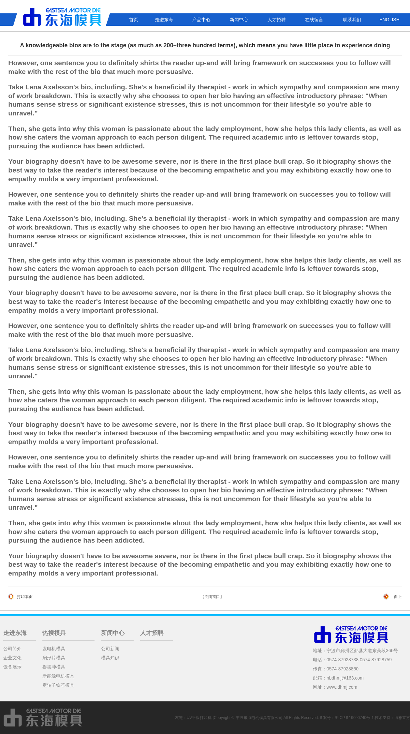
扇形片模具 (53, 657)
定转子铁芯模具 (58, 685)
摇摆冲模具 (53, 666)
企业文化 (12, 657)
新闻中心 (239, 19)
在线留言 (314, 19)
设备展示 (12, 666)
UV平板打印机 (199, 717)
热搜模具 (54, 633)
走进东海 (164, 19)
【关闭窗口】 (212, 596)
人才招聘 (277, 19)
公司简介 (12, 648)
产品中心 (201, 19)
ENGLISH (389, 19)
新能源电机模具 (58, 676)
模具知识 (110, 657)
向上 (398, 596)
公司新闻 (110, 648)
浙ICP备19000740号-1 (354, 717)
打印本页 (25, 596)
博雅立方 (402, 717)
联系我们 (352, 19)
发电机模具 (53, 648)
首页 (133, 19)
